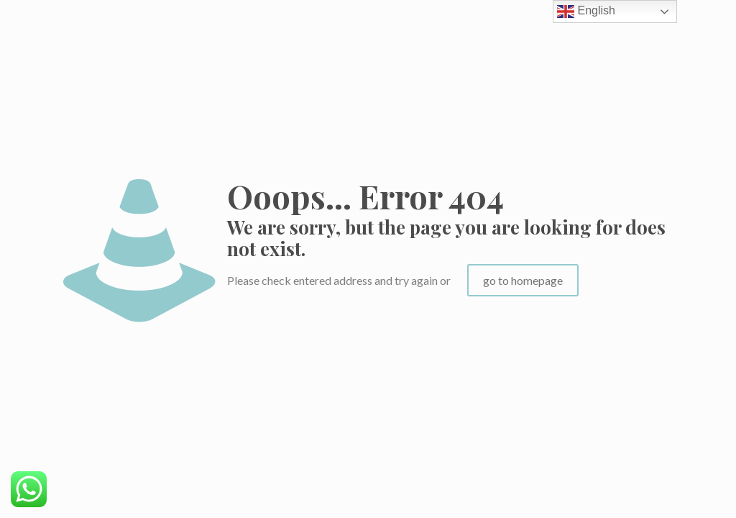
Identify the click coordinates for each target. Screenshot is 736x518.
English (586, 11)
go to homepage (523, 280)
